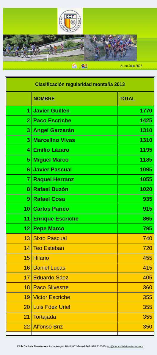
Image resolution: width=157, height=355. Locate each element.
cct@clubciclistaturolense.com (125, 346)
